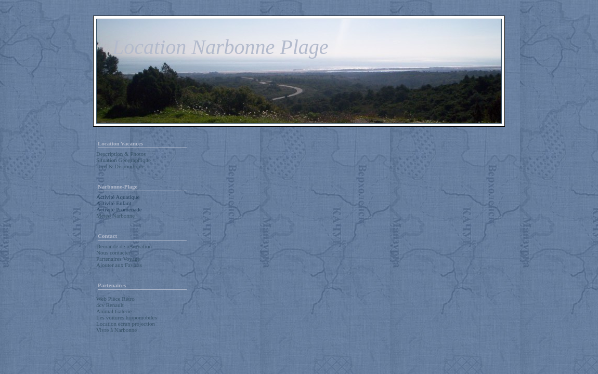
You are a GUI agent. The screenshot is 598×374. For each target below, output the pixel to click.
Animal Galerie (114, 311)
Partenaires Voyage (118, 259)
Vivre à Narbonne (116, 330)
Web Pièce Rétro (115, 299)
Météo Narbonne (115, 215)
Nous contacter (113, 252)
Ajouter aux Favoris (119, 265)
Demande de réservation (124, 246)
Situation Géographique (123, 160)
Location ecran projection (125, 323)
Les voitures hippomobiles (126, 317)
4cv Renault (110, 305)
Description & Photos (121, 154)
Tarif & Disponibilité (120, 166)
